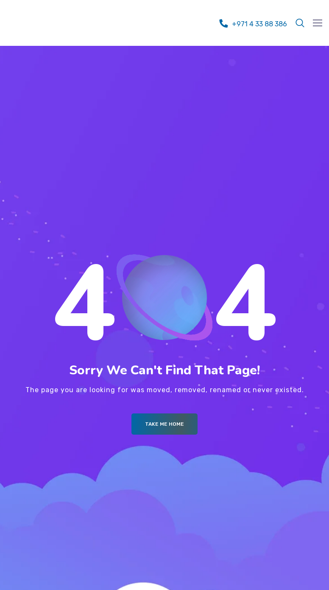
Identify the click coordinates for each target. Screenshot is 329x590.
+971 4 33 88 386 (259, 24)
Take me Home (164, 424)
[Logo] (53, 21)
